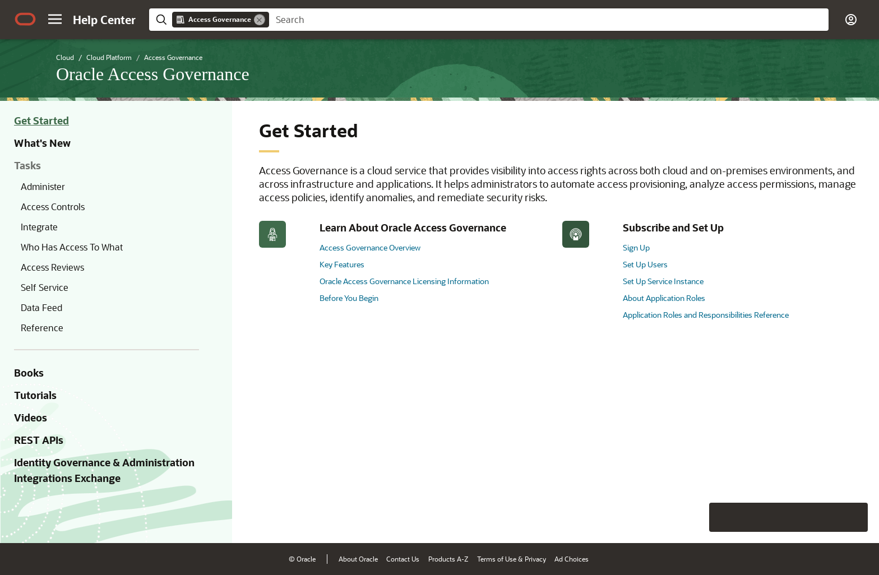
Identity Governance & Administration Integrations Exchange (104, 470)
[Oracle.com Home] (25, 19)
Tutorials (35, 395)
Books (29, 372)
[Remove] (259, 19)
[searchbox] (549, 19)
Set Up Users (645, 264)
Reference (42, 327)
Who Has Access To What (72, 247)
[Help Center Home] (104, 19)
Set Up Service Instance (663, 281)
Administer (43, 186)
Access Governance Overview (370, 247)
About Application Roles (664, 298)
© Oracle (302, 558)
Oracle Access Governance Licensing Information (404, 281)
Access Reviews (52, 267)
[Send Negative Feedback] (824, 517)
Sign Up (636, 247)
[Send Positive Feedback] (853, 517)
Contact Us (402, 558)
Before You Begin (349, 298)
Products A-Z (448, 558)
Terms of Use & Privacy (511, 558)
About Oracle (358, 558)
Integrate (39, 227)
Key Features (342, 264)
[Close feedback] (696, 517)
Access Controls (53, 206)
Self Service (44, 287)
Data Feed (41, 307)
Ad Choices (571, 558)
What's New (42, 143)
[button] (55, 19)
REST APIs (38, 440)
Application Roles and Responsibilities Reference (706, 314)
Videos (30, 417)
